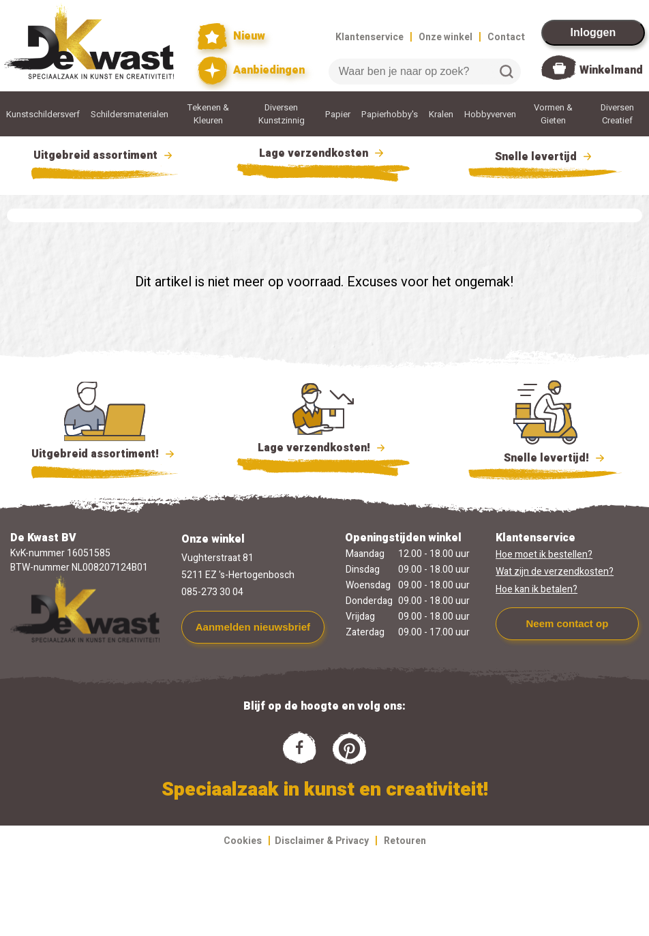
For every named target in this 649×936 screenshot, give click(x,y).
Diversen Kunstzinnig (281, 114)
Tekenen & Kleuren (208, 114)
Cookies (243, 841)
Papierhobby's (389, 114)
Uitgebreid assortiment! (104, 454)
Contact (506, 37)
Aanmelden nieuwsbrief (253, 627)
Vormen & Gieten (553, 114)
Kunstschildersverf (43, 114)
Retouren (405, 841)
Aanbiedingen (251, 71)
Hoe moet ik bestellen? (544, 554)
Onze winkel (445, 37)
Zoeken (506, 71)
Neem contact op (567, 623)
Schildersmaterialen (129, 114)
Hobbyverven (490, 114)
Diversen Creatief (617, 114)
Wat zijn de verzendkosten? (555, 571)
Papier (337, 114)
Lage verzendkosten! (323, 450)
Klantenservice (369, 37)
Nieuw (232, 36)
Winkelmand (611, 70)
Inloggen (593, 32)
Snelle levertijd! (545, 457)
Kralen (441, 114)
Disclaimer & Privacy (322, 841)
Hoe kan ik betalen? (536, 589)
